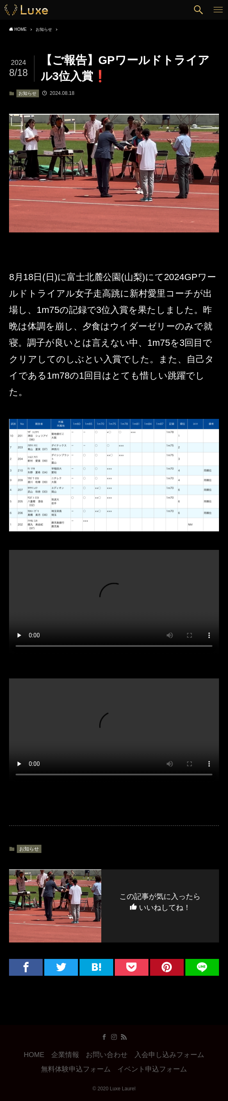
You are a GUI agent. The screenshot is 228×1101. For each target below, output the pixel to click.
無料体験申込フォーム (76, 1069)
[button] (198, 10)
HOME (34, 1055)
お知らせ (27, 93)
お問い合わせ (107, 1055)
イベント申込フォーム (152, 1069)
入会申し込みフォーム (169, 1055)
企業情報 (65, 1055)
